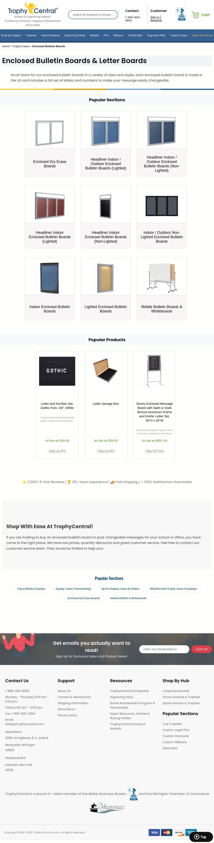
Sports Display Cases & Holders (120, 588)
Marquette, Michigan (20, 745)
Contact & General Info (74, 697)
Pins (106, 35)
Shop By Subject (11, 35)
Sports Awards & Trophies (181, 703)
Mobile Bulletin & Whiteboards (128, 598)
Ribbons (118, 35)
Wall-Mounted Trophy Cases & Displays (173, 588)
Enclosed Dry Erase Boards (84, 598)
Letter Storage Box (106, 403)
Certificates (135, 35)
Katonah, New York (18, 765)
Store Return (66, 709)
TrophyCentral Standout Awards (127, 726)
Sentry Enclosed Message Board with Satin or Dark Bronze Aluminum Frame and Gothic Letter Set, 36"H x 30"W (154, 412)
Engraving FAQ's (121, 697)
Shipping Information (73, 703)
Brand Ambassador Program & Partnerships (132, 705)
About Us (64, 691)
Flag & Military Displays (31, 588)
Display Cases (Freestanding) (73, 588)
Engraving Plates (75, 35)
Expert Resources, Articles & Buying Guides (130, 716)
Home (5, 46)
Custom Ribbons (175, 742)
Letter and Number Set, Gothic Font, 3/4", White (57, 406)
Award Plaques (50, 35)
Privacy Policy (68, 715)
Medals (94, 35)
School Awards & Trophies (181, 697)
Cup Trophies (172, 724)
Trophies (31, 35)
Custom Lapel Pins (176, 730)
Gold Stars (170, 748)
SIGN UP (202, 649)
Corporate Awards (176, 691)
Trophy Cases (178, 35)
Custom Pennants (176, 736)
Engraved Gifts (156, 35)
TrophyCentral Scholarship (129, 691)
